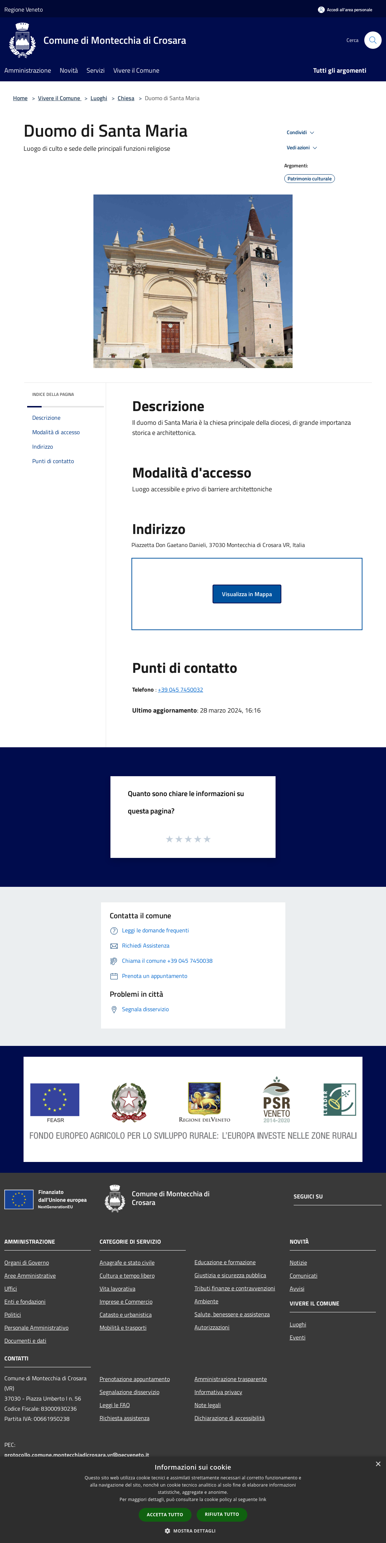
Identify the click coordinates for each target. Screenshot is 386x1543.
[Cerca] (373, 40)
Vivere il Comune (59, 98)
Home (20, 98)
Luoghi (99, 98)
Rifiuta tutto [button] (222, 1514)
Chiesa (126, 98)
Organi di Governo (26, 1262)
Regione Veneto (23, 9)
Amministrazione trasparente (230, 1379)
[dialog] (193, 1500)
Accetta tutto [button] (165, 1515)
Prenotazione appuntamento (135, 1379)
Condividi (301, 132)
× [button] (378, 1464)
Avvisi (297, 1288)
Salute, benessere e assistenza (232, 1314)
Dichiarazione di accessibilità (229, 1418)
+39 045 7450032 (180, 689)
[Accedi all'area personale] (345, 9)
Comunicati (304, 1275)
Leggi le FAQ (115, 1405)
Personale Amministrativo (36, 1327)
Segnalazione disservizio (129, 1392)
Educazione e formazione (225, 1262)
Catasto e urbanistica (126, 1314)
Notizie (298, 1262)
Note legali (207, 1405)
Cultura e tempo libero (127, 1275)
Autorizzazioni (212, 1327)
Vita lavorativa (117, 1288)
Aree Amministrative (30, 1275)
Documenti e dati (25, 1340)
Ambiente (206, 1301)
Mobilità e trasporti (123, 1327)
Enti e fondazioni (25, 1301)
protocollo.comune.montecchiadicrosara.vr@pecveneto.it (76, 1454)
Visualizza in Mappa (247, 594)
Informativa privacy (218, 1392)
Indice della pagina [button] (53, 394)
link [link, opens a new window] (263, 1499)
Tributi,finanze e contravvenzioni (234, 1288)
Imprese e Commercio (126, 1301)
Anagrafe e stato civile (127, 1262)
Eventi (298, 1337)
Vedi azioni (303, 148)
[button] (193, 1530)
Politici (12, 1314)
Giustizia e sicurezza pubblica (230, 1275)
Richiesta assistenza (125, 1418)
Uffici (10, 1288)
